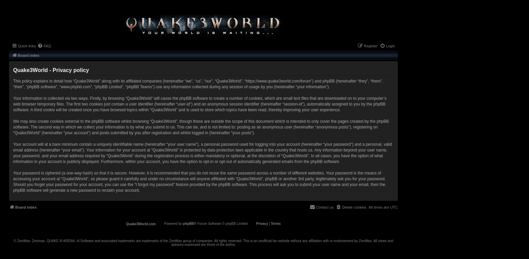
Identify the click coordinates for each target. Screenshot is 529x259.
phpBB (188, 224)
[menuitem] (44, 46)
